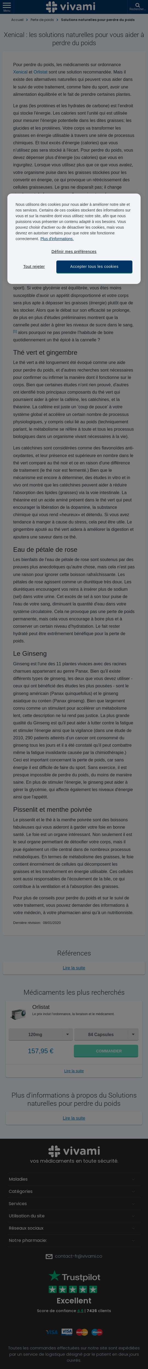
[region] (74, 239)
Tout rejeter (34, 266)
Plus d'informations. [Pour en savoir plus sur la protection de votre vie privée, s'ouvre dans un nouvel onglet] (57, 239)
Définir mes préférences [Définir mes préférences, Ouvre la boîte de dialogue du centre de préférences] (74, 251)
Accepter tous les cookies (94, 266)
